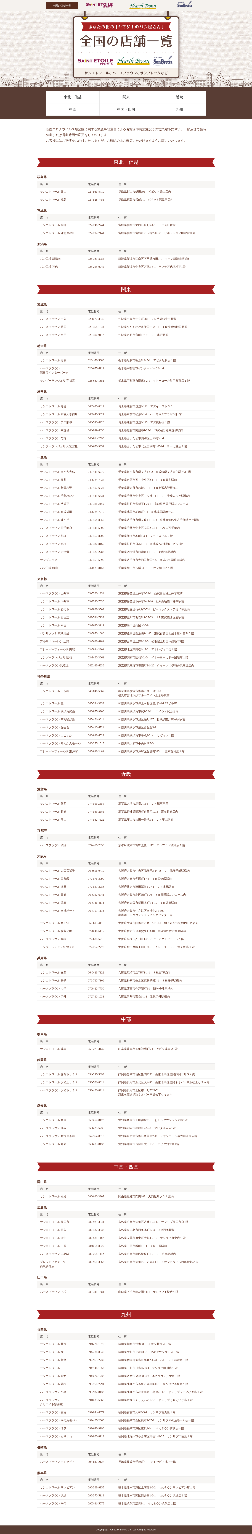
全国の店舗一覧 (62, 5)
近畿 (179, 97)
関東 (126, 97)
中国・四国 (126, 109)
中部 (72, 109)
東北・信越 (73, 97)
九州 (179, 109)
